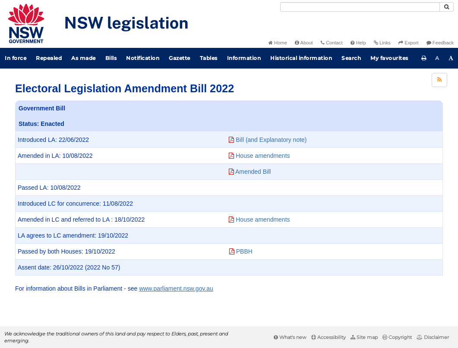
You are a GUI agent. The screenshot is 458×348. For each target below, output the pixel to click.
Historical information (301, 58)
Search (351, 58)
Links (382, 42)
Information (244, 58)
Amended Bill (250, 171)
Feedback (440, 42)
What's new (290, 337)
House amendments (259, 155)
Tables (209, 58)
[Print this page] (424, 58)
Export (408, 42)
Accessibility (328, 337)
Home (277, 42)
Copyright (397, 337)
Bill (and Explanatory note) (267, 139)
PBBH (241, 251)
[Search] (360, 7)
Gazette (179, 58)
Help (358, 42)
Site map (364, 337)
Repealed (49, 58)
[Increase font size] (451, 58)
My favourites (389, 58)
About (304, 42)
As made (83, 58)
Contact (332, 42)
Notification (142, 58)
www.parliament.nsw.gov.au (176, 288)
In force (15, 58)
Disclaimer (433, 337)
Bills (111, 58)
